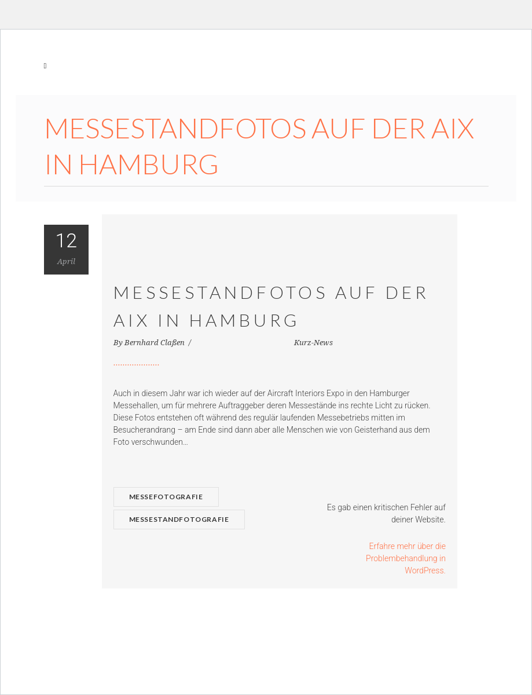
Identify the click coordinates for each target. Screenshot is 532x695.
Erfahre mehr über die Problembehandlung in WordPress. (406, 558)
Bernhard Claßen (155, 342)
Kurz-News (313, 342)
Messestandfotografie (179, 519)
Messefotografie (166, 496)
